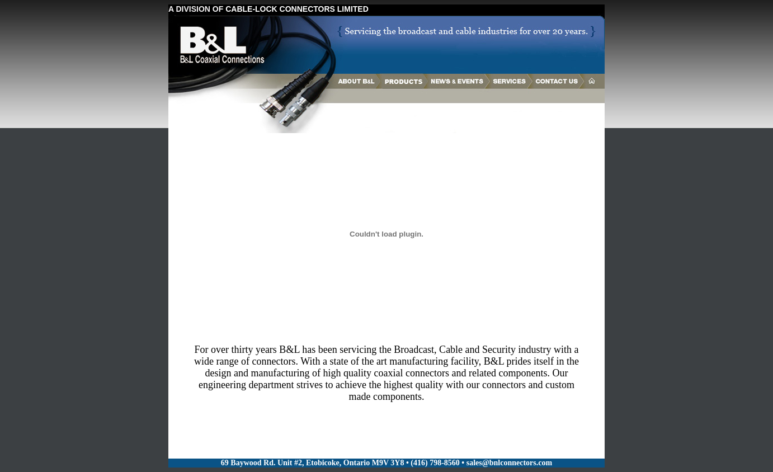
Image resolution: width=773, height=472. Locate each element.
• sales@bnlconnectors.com (506, 463)
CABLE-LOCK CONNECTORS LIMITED (297, 8)
